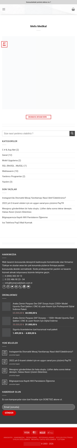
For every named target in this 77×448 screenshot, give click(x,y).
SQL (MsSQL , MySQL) (12, 165)
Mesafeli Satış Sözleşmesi (43, 439)
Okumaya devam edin (38, 117)
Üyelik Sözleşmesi (21, 439)
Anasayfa (8, 437)
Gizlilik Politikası (64, 437)
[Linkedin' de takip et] (24, 287)
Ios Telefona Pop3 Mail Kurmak (17, 222)
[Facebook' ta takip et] (4, 287)
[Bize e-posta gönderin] (16, 287)
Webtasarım (8, 171)
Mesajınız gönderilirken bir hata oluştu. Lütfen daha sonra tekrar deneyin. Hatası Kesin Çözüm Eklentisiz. (37, 210)
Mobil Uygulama (10, 160)
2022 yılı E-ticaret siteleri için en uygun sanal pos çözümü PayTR (33, 203)
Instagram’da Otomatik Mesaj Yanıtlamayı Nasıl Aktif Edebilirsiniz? (34, 198)
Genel (5, 155)
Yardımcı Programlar (12, 176)
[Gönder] (72, 133)
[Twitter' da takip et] (12, 287)
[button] (3, 9)
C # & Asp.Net (9, 150)
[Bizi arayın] (20, 287)
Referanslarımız (46, 437)
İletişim (61, 439)
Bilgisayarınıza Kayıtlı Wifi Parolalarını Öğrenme (25, 217)
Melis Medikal (38, 26)
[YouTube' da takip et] (28, 287)
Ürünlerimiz (31, 437)
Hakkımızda (19, 437)
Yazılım (5, 182)
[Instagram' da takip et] (8, 287)
